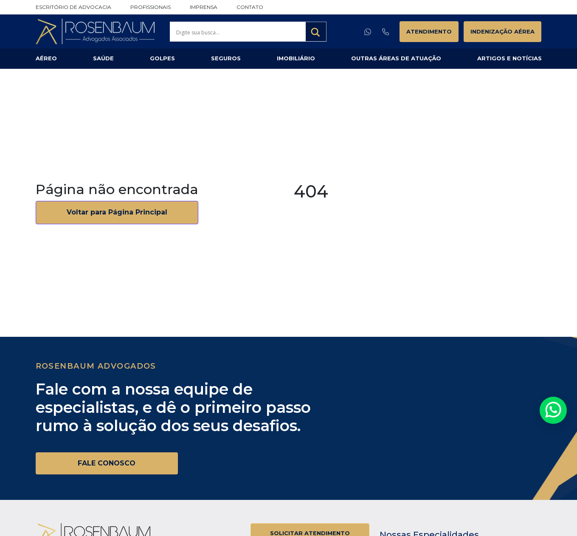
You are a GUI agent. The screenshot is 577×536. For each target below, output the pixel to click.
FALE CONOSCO (106, 463)
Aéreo (46, 58)
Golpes (162, 58)
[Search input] (240, 32)
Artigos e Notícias (509, 58)
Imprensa (203, 7)
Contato (249, 7)
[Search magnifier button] (316, 32)
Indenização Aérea (502, 31)
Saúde (103, 58)
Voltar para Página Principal (117, 212)
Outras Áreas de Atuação (396, 58)
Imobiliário (296, 58)
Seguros (226, 58)
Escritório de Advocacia (73, 7)
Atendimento (429, 31)
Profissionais (150, 7)
